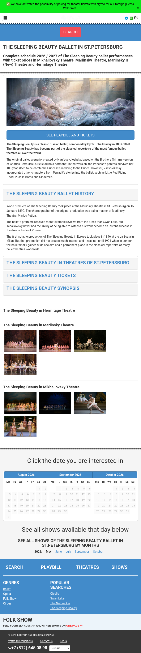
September (82, 551)
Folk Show (11, 597)
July (68, 551)
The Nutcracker (64, 601)
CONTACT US (46, 641)
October (98, 551)
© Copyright (15, 635)
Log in (63, 641)
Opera (9, 592)
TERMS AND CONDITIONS (20, 641)
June (58, 551)
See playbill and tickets (70, 135)
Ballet (8, 587)
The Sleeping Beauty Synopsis (43, 288)
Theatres (87, 565)
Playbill (51, 565)
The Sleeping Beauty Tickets (41, 275)
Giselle (58, 592)
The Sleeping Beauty (67, 606)
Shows (119, 565)
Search (15, 565)
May (48, 551)
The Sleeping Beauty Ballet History (50, 193)
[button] (16, 102)
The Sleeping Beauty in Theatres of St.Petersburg (68, 262)
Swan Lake (61, 596)
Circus (9, 601)
